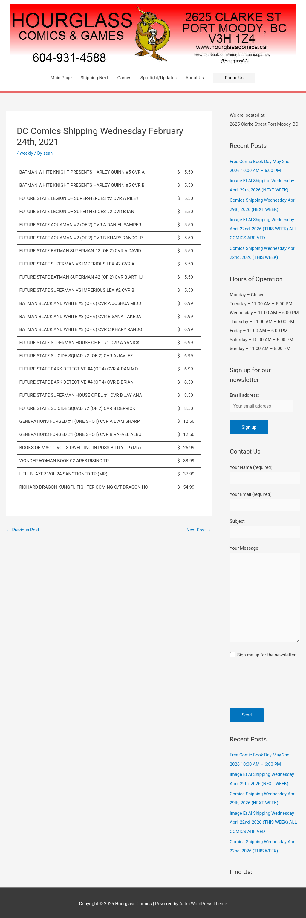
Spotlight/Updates (158, 77)
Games (124, 77)
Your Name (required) (265, 473)
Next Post (198, 530)
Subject (265, 527)
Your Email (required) (265, 500)
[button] (234, 78)
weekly (26, 153)
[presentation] (254, 686)
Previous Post (23, 530)
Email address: (244, 393)
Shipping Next (94, 77)
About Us (195, 77)
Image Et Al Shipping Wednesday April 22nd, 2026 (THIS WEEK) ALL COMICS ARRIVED (264, 227)
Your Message (265, 594)
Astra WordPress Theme (203, 902)
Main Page (61, 77)
